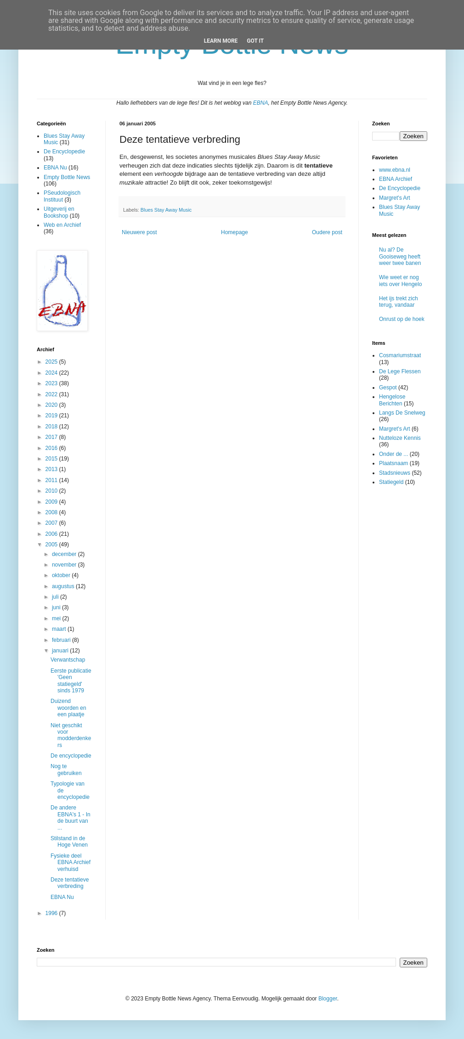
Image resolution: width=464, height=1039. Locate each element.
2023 (52, 383)
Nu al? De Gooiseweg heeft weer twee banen (400, 256)
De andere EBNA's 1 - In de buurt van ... (71, 817)
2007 (52, 523)
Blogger (327, 998)
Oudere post (327, 232)
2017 (52, 437)
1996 (52, 913)
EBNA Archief (395, 179)
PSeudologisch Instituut (62, 196)
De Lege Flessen (400, 371)
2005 (52, 544)
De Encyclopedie (64, 151)
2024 (52, 373)
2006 (52, 534)
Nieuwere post (139, 232)
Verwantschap (68, 660)
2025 (52, 362)
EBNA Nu (55, 167)
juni (57, 607)
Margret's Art (394, 198)
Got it (255, 41)
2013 (52, 469)
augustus (64, 586)
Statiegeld (391, 482)
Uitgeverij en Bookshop (59, 212)
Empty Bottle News (67, 177)
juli (56, 597)
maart (60, 629)
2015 (52, 458)
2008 (52, 512)
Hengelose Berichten (392, 399)
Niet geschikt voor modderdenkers (71, 735)
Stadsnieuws (394, 473)
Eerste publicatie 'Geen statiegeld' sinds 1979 (71, 681)
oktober (62, 575)
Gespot (388, 387)
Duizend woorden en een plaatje (68, 708)
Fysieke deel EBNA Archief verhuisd (71, 862)
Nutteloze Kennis (400, 438)
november (65, 565)
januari (61, 650)
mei (57, 618)
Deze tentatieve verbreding (70, 882)
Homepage (234, 232)
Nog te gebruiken (66, 769)
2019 (52, 415)
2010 (52, 491)
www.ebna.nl (394, 170)
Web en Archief (62, 225)
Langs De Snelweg (402, 413)
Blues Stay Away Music (166, 210)
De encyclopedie (71, 756)
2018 (52, 426)
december (65, 554)
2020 (52, 405)
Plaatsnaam (393, 463)
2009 (52, 502)
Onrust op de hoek (401, 319)
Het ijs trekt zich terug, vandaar (398, 301)
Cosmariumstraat (400, 355)
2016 (52, 448)
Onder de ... (393, 454)
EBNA (260, 103)
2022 (52, 394)
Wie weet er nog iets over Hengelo (400, 280)
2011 (52, 480)
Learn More (221, 41)
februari (62, 640)
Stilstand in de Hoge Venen (69, 841)
